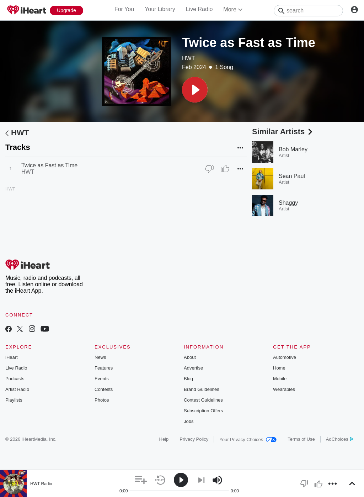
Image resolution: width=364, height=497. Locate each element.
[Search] (308, 10)
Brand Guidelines (201, 389)
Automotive (284, 357)
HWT (188, 58)
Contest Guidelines (203, 400)
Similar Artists (283, 131)
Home (279, 368)
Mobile (280, 378)
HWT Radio (41, 483)
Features (104, 368)
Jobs (188, 421)
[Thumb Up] (225, 168)
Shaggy (288, 203)
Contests (104, 389)
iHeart (11, 357)
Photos (102, 400)
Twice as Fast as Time (49, 165)
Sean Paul (292, 176)
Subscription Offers (203, 410)
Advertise (193, 368)
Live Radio (199, 9)
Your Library (160, 9)
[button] (195, 90)
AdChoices (339, 439)
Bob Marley (293, 149)
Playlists (13, 400)
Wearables (284, 389)
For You (124, 9)
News (100, 357)
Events (102, 378)
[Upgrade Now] (66, 10)
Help (164, 439)
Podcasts (14, 378)
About (190, 357)
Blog (188, 378)
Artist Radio (17, 389)
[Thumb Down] (209, 168)
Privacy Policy (194, 439)
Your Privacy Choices (248, 439)
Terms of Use (301, 439)
